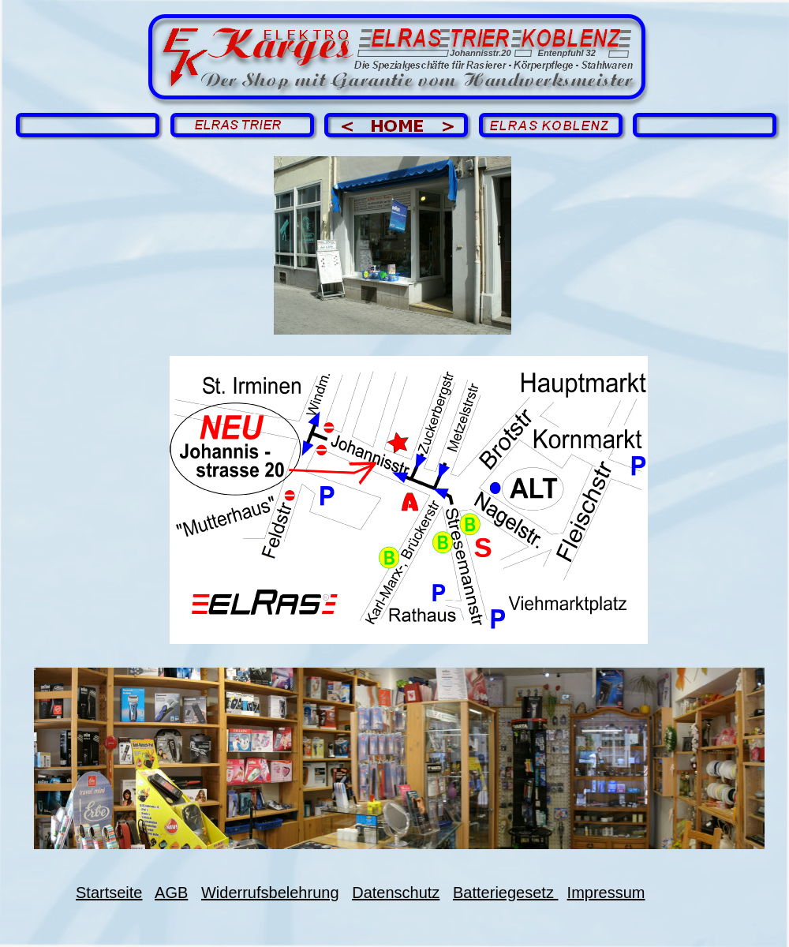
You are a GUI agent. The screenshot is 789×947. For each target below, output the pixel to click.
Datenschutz (395, 892)
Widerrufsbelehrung (270, 892)
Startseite (109, 892)
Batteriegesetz (505, 892)
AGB (171, 892)
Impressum (606, 892)
